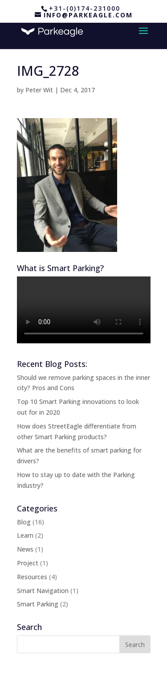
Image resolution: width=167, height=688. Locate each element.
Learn (25, 535)
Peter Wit (39, 90)
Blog (24, 522)
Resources (32, 577)
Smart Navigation (43, 590)
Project (27, 563)
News (25, 549)
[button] (67, 185)
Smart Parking (37, 604)
